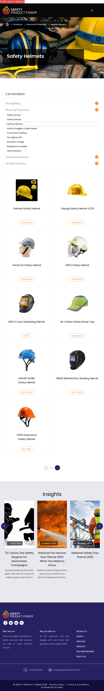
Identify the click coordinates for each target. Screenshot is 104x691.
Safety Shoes (14, 115)
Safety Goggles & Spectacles (22, 128)
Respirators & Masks (17, 146)
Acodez (59, 687)
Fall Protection (14, 150)
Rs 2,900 (77, 392)
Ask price (26, 222)
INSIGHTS (81, 646)
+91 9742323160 (36, 670)
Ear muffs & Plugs (15, 141)
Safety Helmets (15, 123)
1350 (26, 335)
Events (80, 636)
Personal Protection (36, 24)
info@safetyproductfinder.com (67, 670)
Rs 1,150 (26, 449)
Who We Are (9, 631)
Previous (4, 526)
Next (99, 526)
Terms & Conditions (78, 684)
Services (81, 641)
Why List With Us (47, 631)
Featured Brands (85, 651)
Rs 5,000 (27, 392)
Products (82, 631)
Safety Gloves (14, 119)
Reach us (81, 656)
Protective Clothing (17, 132)
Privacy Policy (56, 684)
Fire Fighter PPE (14, 137)
